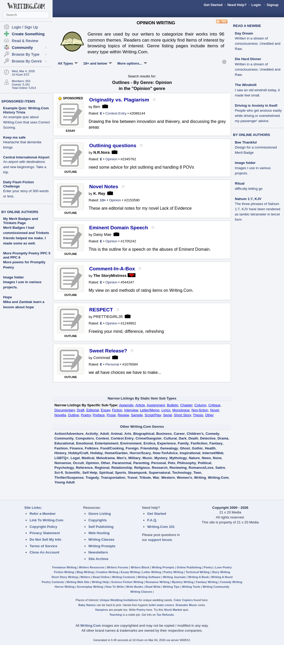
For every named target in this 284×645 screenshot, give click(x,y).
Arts (127, 434)
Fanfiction (199, 443)
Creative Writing (107, 572)
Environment (130, 443)
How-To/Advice (165, 453)
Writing (200, 478)
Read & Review (25, 41)
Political (204, 463)
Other (209, 415)
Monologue (181, 410)
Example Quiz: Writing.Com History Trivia (26, 117)
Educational (64, 443)
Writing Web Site (77, 582)
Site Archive (98, 559)
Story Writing (221, 572)
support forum (160, 540)
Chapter (186, 405)
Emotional (84, 443)
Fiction (117, 410)
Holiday (96, 453)
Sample (137, 415)
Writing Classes (101, 539)
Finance (76, 448)
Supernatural (159, 473)
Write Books (134, 586)
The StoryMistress (110, 275)
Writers (85, 577)
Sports (120, 473)
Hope (7, 297)
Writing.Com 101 (161, 527)
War (156, 478)
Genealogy (169, 448)
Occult (78, 463)
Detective (207, 438)
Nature (194, 458)
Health (210, 448)
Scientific (72, 473)
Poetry (86, 415)
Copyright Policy (43, 527)
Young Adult (64, 482)
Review (123, 415)
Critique (214, 405)
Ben (96, 107)
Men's (121, 458)
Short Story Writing (64, 577)
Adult (104, 434)
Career (179, 434)
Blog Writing (85, 572)
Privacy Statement (45, 533)
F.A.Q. (152, 520)
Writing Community (216, 586)
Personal (112, 364)
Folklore (91, 448)
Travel (132, 478)
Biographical (143, 434)
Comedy (212, 434)
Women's (184, 478)
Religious (142, 468)
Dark (182, 438)
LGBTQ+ (61, 458)
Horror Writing (65, 586)
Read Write (153, 586)
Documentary (64, 410)
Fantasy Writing (207, 582)
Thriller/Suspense (69, 478)
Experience (166, 443)
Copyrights (97, 520)
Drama (223, 438)
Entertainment (106, 443)
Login (256, 5)
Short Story (182, 415)
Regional (102, 468)
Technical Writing (198, 572)
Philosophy (186, 463)
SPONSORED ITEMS (18, 101)
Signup (273, 5)
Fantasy (216, 443)
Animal (116, 434)
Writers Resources (92, 567)
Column (200, 405)
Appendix (126, 405)
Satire (220, 468)
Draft (80, 410)
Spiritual (106, 473)
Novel (214, 410)
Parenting (141, 463)
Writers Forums (117, 567)
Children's (195, 434)
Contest (102, 438)
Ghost (185, 448)
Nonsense (62, 463)
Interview (131, 410)
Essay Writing (130, 572)
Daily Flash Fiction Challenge (26, 189)
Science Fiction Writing (127, 582)
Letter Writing (151, 572)
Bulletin (172, 405)
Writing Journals (174, 577)
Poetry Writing (173, 572)
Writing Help (100, 582)
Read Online (101, 577)
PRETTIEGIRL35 (108, 317)
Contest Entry (116, 113)
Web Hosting (99, 533)
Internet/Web (212, 453)
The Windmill (257, 90)
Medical (88, 458)
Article (140, 405)
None (217, 458)
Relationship (121, 468)
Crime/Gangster (148, 438)
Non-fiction (199, 410)
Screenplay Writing (90, 586)
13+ (103, 200)
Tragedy (92, 478)
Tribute (145, 478)
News (206, 458)
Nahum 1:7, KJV (257, 209)
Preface (99, 415)
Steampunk (137, 473)
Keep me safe (22, 142)
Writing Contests (123, 577)
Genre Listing (99, 514)
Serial (167, 415)
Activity (91, 434)
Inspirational (190, 453)
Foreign (132, 448)
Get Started (213, 5)
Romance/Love (201, 468)
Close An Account (44, 552)
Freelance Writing (64, 567)
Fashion (61, 448)
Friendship (149, 448)
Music (147, 458)
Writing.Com (218, 478)
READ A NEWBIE (247, 26)
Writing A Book (198, 577)
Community (63, 438)
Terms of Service (43, 546)
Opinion (111, 159)
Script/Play (153, 415)
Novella (60, 415)
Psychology (64, 468)
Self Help (89, 473)
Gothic (197, 448)
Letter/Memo (150, 410)
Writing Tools (191, 586)
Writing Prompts (101, 546)
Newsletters (98, 552)
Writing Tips (171, 586)
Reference (84, 468)
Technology (181, 473)
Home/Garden (116, 453)
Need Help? (236, 5)
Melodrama (105, 458)
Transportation (113, 478)
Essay (105, 410)
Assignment (156, 405)
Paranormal (121, 463)
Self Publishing (100, 527)
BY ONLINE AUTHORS (19, 212)
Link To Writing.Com (46, 520)
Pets (171, 463)
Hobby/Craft (78, 453)
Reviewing (178, 468)
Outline (73, 415)
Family (183, 443)
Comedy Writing (231, 582)
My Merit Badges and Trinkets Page (20, 221)
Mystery (160, 458)
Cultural (170, 438)
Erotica (149, 443)
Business (164, 434)
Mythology (178, 458)
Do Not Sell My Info (45, 539)
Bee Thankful (256, 147)
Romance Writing (157, 582)
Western (168, 478)
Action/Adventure (68, 434)
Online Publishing (189, 567)
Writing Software (149, 577)
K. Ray (99, 193)
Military (134, 458)
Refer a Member (43, 514)
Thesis (198, 415)
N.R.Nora (101, 152)
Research (160, 468)
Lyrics (165, 410)
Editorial (92, 410)
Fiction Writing (64, 572)
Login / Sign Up (25, 27)
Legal (75, 458)
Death (193, 438)
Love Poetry (223, 567)
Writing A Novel (222, 577)
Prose (111, 415)
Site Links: (33, 508)
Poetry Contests (53, 582)
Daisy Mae (102, 234)
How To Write (114, 586)
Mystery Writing (183, 582)
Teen (197, 473)
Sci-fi (58, 473)
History (60, 453)
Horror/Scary (140, 453)
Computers (85, 438)
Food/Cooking (112, 448)
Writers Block (140, 567)
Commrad (101, 358)
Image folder (13, 277)
